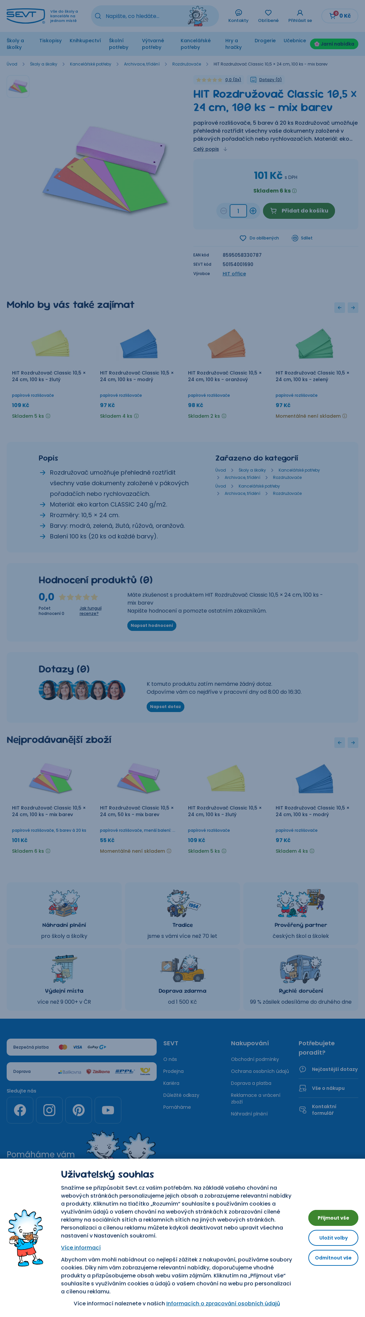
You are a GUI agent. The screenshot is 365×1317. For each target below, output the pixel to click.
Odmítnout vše (328, 1260)
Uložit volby (328, 1238)
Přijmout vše (328, 1215)
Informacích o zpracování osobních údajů (218, 1303)
